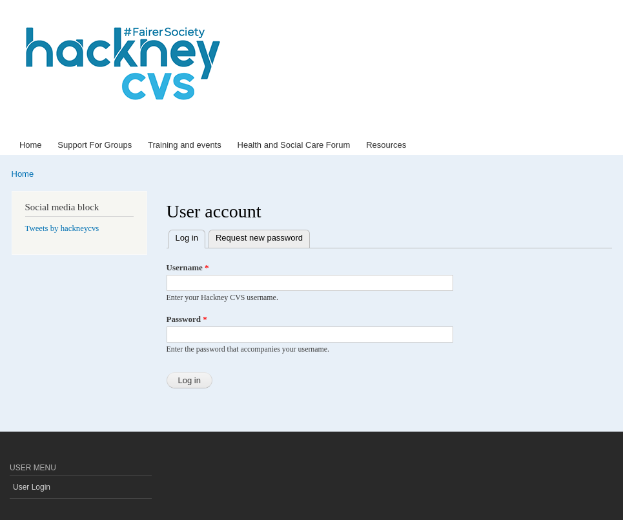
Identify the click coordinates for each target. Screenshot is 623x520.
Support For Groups (94, 145)
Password (187, 319)
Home (30, 145)
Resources (386, 145)
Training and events (184, 145)
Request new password (259, 238)
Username (188, 267)
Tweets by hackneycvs (62, 228)
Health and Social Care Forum (294, 145)
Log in (190, 236)
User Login (31, 487)
